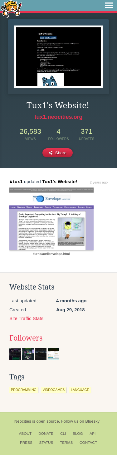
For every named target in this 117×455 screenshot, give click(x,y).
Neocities (22, 421)
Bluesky (92, 421)
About (25, 433)
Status (46, 442)
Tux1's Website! (59, 181)
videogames (54, 390)
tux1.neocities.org (58, 117)
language (80, 390)
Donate (45, 433)
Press (26, 442)
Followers (25, 338)
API (92, 433)
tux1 (16, 181)
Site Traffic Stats (26, 318)
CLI (63, 433)
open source (48, 421)
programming (24, 390)
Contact (88, 442)
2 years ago (99, 182)
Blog (78, 433)
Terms (66, 442)
